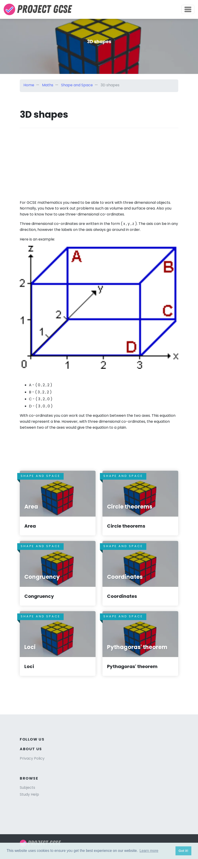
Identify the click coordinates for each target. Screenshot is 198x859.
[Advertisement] (99, 160)
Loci (29, 666)
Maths (47, 85)
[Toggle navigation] (187, 9)
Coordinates (122, 596)
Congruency (39, 596)
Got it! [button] (183, 851)
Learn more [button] (148, 851)
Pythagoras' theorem (132, 666)
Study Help (29, 794)
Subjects (27, 787)
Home (28, 85)
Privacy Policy (32, 758)
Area (30, 526)
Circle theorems (126, 526)
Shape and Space (77, 85)
